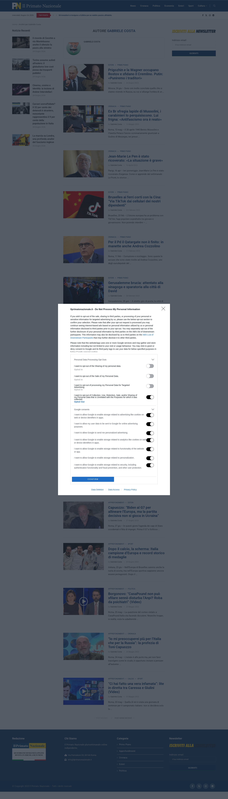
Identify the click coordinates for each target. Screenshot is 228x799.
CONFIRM (93, 479)
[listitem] (114, 359)
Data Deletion (97, 489)
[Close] (164, 309)
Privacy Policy (130, 489)
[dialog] (114, 399)
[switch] (150, 366)
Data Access (114, 489)
